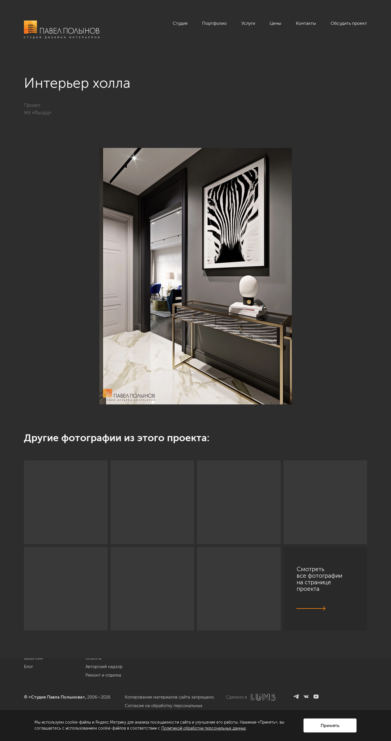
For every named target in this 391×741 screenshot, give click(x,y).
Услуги (248, 23)
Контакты (306, 23)
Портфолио (214, 23)
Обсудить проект (349, 23)
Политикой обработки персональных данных (203, 728)
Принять (330, 725)
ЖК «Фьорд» (37, 112)
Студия (180, 23)
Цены (275, 23)
